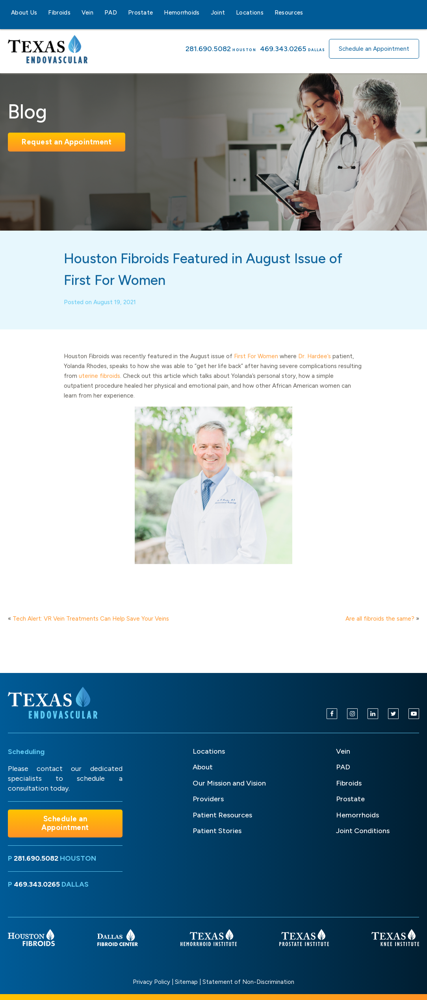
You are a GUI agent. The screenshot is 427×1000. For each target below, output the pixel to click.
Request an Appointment (66, 141)
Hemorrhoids (181, 12)
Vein (87, 12)
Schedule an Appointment (374, 48)
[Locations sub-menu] (268, 12)
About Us (24, 12)
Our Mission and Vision (229, 783)
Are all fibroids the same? (379, 618)
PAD (110, 12)
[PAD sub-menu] (121, 12)
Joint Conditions (363, 830)
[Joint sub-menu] (229, 12)
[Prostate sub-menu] (157, 12)
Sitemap (186, 981)
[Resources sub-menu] (308, 12)
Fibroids (59, 12)
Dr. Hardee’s (314, 362)
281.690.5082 (208, 48)
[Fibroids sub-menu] (75, 12)
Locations (250, 12)
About (203, 767)
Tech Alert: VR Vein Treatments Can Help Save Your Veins (91, 618)
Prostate (140, 12)
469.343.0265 (283, 48)
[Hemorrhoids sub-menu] (204, 12)
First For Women (256, 362)
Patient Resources (222, 815)
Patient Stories (217, 830)
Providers (208, 799)
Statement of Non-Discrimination (248, 981)
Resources (289, 12)
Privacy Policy (151, 981)
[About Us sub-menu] (41, 12)
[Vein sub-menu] (98, 12)
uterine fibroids (99, 382)
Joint (218, 12)
